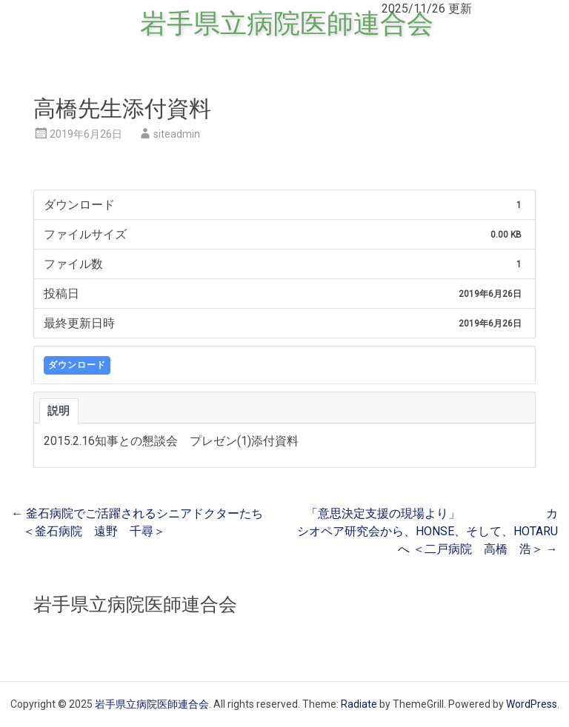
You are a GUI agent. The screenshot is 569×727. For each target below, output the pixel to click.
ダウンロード (77, 365)
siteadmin (176, 134)
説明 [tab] (58, 411)
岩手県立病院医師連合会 (286, 23)
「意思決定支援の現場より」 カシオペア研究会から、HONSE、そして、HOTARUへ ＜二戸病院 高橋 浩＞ (427, 531)
